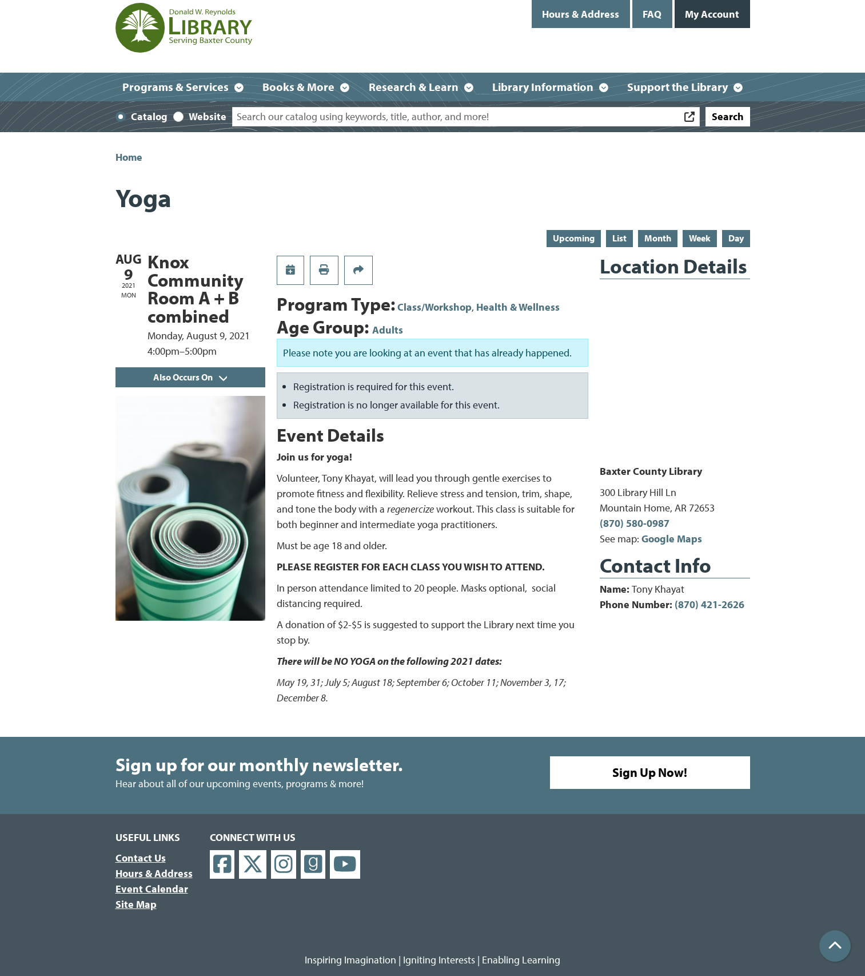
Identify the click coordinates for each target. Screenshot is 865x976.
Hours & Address (580, 14)
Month (657, 238)
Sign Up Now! (649, 772)
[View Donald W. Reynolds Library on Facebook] (222, 864)
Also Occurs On (190, 377)
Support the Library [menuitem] (677, 87)
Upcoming (574, 238)
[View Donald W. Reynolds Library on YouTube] (345, 864)
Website (207, 116)
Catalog (149, 116)
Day (736, 238)
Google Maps (671, 538)
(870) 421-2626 (709, 604)
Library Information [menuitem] (542, 87)
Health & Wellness (518, 307)
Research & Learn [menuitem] (414, 87)
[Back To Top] (835, 946)
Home (128, 157)
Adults (387, 329)
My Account (712, 14)
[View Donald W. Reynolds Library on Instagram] (283, 864)
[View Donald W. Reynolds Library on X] (252, 864)
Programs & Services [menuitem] (175, 87)
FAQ (652, 14)
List (619, 238)
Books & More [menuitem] (298, 87)
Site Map (136, 904)
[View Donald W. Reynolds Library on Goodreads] (313, 864)
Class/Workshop (434, 307)
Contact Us (140, 857)
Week (700, 238)
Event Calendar (151, 888)
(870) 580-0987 (634, 523)
